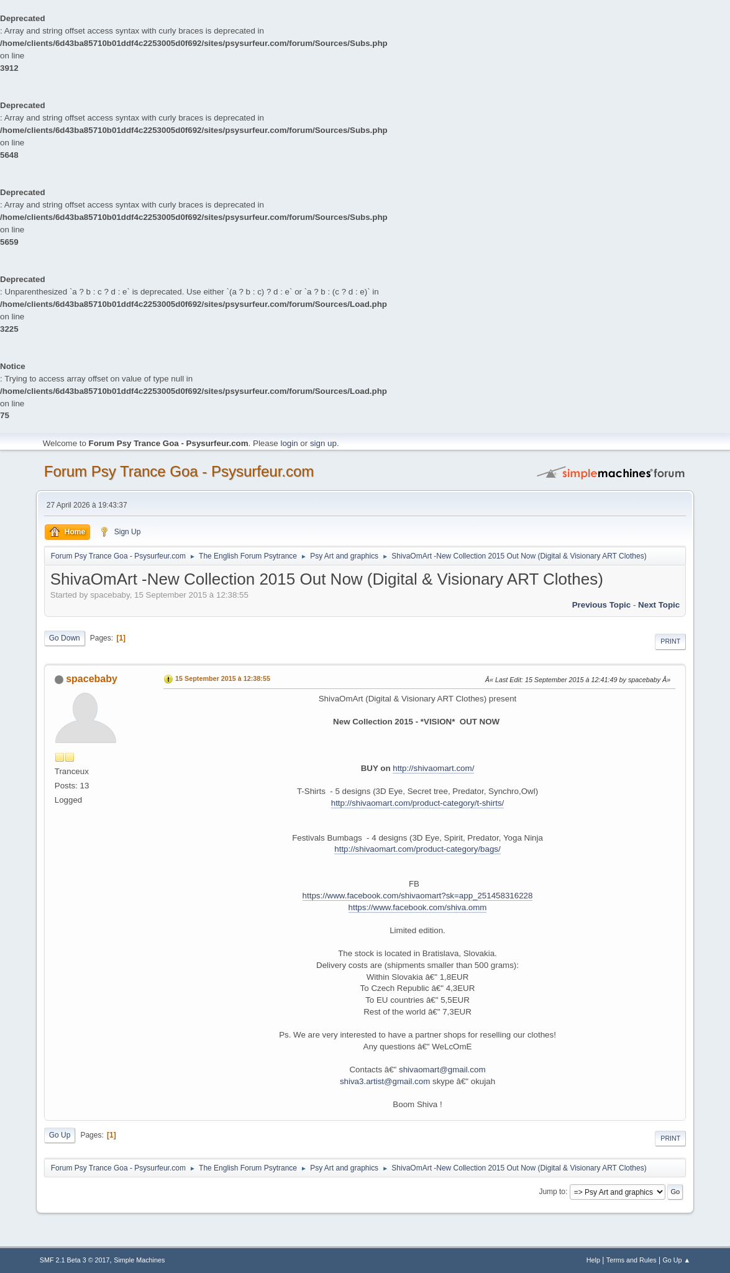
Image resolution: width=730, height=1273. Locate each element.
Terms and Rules (631, 1260)
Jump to (552, 1191)
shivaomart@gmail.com (442, 1069)
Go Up (60, 1135)
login (289, 443)
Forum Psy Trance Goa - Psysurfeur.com (179, 471)
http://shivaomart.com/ (433, 768)
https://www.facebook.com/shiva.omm (418, 907)
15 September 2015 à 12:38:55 (222, 678)
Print (670, 641)
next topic (659, 604)
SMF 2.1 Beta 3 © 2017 (75, 1260)
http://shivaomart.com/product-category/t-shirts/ (417, 803)
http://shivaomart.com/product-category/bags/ (417, 849)
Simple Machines (139, 1260)
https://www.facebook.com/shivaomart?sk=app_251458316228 (418, 895)
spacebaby (91, 678)
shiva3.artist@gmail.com (385, 1081)
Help (593, 1260)
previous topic (601, 604)
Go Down (64, 638)
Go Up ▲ (676, 1260)
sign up (323, 443)
